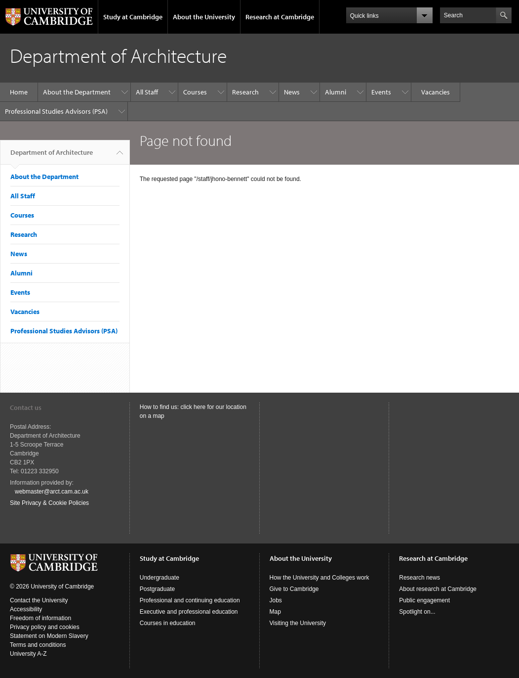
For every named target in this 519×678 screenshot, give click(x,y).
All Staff (147, 92)
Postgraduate (157, 589)
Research (245, 92)
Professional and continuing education (190, 600)
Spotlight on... (417, 611)
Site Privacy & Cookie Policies (49, 502)
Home (19, 92)
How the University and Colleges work (319, 577)
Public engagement (424, 600)
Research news (419, 577)
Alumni (335, 92)
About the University (204, 16)
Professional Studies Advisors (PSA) (56, 111)
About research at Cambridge (438, 589)
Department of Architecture (51, 156)
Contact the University (39, 600)
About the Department (77, 92)
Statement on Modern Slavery (49, 636)
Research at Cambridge (279, 16)
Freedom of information (40, 618)
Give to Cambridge (294, 589)
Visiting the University (298, 623)
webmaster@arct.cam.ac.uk (51, 491)
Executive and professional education (189, 611)
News (292, 92)
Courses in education (168, 623)
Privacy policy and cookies (45, 627)
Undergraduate (159, 577)
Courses (195, 92)
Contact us (25, 407)
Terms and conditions (38, 644)
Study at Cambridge (132, 16)
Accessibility (26, 609)
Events (381, 92)
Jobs (276, 600)
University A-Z (28, 653)
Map (275, 611)
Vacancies (435, 92)
